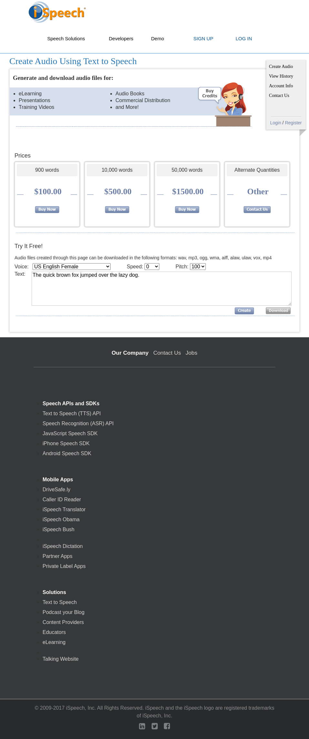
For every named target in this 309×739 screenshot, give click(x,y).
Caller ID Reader (62, 499)
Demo (157, 38)
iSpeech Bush (59, 529)
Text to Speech (60, 602)
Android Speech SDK (67, 453)
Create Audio (281, 66)
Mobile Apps (58, 479)
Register (293, 122)
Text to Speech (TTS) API (72, 413)
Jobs (191, 353)
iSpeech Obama (61, 519)
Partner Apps (58, 556)
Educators (54, 632)
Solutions (54, 592)
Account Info (281, 85)
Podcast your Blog (64, 612)
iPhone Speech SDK (66, 443)
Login (275, 122)
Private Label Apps (64, 566)
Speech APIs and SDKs (71, 403)
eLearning (54, 642)
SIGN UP (204, 38)
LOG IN (244, 38)
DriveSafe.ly (56, 489)
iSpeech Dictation (63, 546)
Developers (121, 38)
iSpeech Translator (64, 509)
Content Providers (63, 622)
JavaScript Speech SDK (70, 433)
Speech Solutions (66, 38)
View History (281, 76)
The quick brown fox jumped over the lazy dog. (162, 289)
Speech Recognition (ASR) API (78, 423)
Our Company (130, 353)
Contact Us (279, 95)
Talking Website (61, 659)
